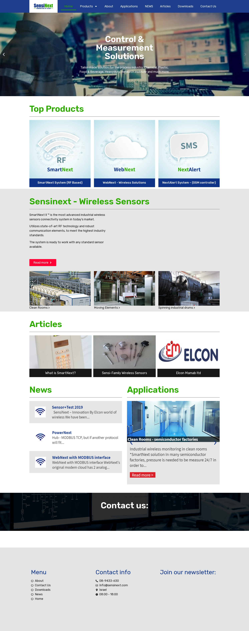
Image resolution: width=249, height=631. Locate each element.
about (108, 6)
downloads (185, 6)
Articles (165, 6)
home (68, 6)
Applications (129, 6)
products (88, 6)
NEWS (149, 6)
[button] (4, 54)
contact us (208, 6)
